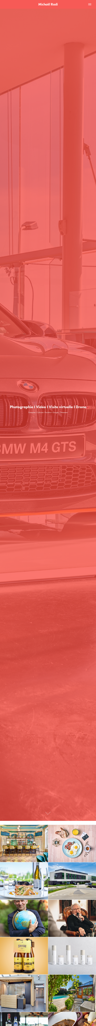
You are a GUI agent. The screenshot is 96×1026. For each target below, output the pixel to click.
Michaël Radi (48, 4)
